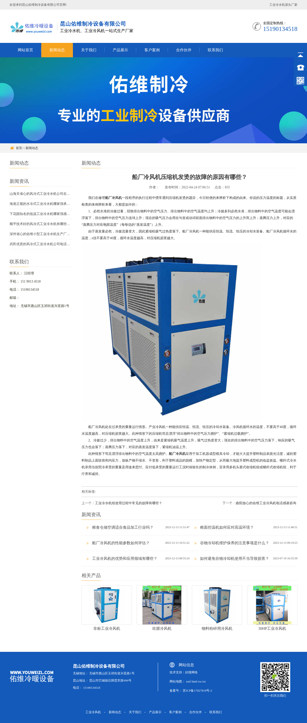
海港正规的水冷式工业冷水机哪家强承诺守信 (41, 204)
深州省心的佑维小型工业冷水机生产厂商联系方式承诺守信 (41, 234)
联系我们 (215, 50)
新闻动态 (57, 50)
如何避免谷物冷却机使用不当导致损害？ (231, 558)
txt (204, 681)
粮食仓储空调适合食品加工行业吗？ (120, 527)
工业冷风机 (93, 712)
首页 (19, 148)
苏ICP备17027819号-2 (197, 690)
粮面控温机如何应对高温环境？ (224, 527)
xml (188, 681)
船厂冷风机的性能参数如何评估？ (118, 543)
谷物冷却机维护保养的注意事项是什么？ (231, 543)
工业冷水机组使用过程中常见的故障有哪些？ (128, 503)
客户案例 (152, 50)
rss (199, 681)
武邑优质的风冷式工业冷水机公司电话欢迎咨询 (41, 244)
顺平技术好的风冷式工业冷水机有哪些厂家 (41, 224)
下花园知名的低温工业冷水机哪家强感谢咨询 (41, 214)
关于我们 (88, 50)
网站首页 (25, 50)
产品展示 (120, 50)
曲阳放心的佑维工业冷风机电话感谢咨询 (266, 503)
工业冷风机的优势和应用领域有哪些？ (121, 558)
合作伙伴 (183, 50)
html (194, 681)
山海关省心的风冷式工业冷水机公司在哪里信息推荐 (41, 194)
